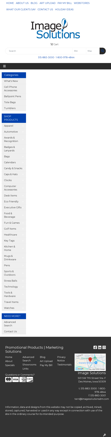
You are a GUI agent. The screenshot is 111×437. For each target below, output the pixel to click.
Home (10, 3)
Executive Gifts (12, 207)
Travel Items (11, 302)
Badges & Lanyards (9, 149)
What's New (11, 81)
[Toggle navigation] (4, 66)
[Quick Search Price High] (93, 51)
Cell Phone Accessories (10, 89)
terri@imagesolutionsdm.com (92, 399)
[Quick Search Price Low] (79, 51)
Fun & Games (12, 222)
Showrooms (29, 364)
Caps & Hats (10, 174)
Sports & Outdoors (9, 273)
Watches (9, 308)
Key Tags (9, 240)
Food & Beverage (9, 215)
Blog (34, 3)
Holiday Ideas (64, 9)
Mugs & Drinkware (10, 258)
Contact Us (45, 9)
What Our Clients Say (21, 9)
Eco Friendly (11, 201)
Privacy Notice (61, 359)
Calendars (10, 162)
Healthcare (10, 234)
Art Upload (48, 3)
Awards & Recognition (11, 139)
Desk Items (10, 195)
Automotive (11, 131)
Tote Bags (10, 102)
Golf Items (10, 228)
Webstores (82, 3)
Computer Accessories (10, 188)
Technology (11, 286)
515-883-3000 (46, 57)
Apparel (8, 125)
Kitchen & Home (9, 248)
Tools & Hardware (10, 294)
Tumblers (9, 108)
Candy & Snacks (13, 168)
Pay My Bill (65, 3)
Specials (9, 365)
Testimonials (64, 364)
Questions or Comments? (20, 374)
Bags (7, 156)
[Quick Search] (39, 51)
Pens (7, 265)
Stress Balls (10, 280)
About (9, 361)
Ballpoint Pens (12, 96)
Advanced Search (10, 324)
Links (25, 368)
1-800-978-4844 (65, 57)
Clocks (8, 180)
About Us (22, 3)
